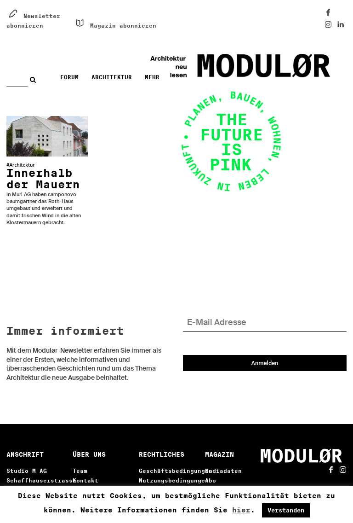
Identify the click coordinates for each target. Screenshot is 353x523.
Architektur (21, 165)
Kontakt (85, 468)
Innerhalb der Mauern (43, 171)
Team (80, 458)
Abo (210, 468)
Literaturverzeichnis (109, 477)
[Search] (35, 79)
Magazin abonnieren (123, 26)
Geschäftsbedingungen (175, 458)
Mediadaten (223, 458)
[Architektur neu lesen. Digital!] (263, 66)
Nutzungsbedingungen (174, 468)
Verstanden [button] (286, 510)
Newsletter (223, 477)
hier (241, 510)
